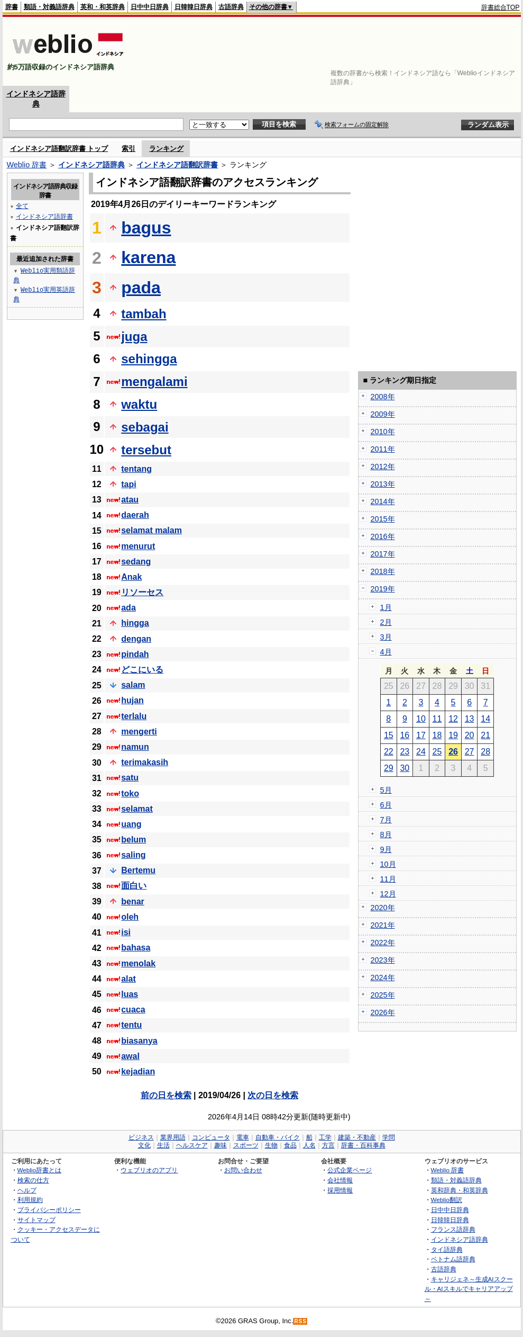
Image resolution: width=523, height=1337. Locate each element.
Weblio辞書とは (39, 1169)
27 (469, 751)
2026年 (383, 1012)
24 (421, 751)
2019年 (383, 589)
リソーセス (142, 592)
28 (485, 751)
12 (453, 718)
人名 (309, 1145)
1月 (386, 607)
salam (133, 684)
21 (485, 735)
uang (131, 824)
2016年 (383, 536)
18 (437, 735)
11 (437, 718)
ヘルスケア (192, 1145)
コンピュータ (211, 1137)
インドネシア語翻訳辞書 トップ (59, 148)
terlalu (133, 716)
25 (437, 751)
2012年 (383, 466)
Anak (131, 576)
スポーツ (246, 1145)
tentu (131, 1024)
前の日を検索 (166, 1095)
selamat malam (151, 530)
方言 (328, 1145)
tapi (128, 484)
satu (130, 777)
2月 (386, 622)
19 (453, 735)
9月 (386, 849)
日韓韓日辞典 (194, 7)
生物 (271, 1145)
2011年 (383, 449)
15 (388, 735)
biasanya (139, 1040)
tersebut (146, 450)
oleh (130, 916)
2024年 (383, 977)
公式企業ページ (349, 1169)
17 (421, 735)
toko (130, 793)
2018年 (383, 571)
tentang (136, 468)
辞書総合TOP (500, 7)
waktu (139, 404)
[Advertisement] (487, 51)
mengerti (139, 731)
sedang (136, 561)
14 (485, 718)
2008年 (383, 396)
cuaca (133, 1009)
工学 (325, 1137)
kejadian (138, 1071)
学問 (388, 1137)
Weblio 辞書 (27, 164)
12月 (388, 894)
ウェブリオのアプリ (149, 1169)
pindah (135, 654)
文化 (144, 1145)
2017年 (383, 554)
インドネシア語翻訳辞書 (177, 164)
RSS (300, 1321)
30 (404, 768)
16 (404, 735)
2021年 (383, 925)
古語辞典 (231, 7)
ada (128, 607)
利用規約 (30, 1199)
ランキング (166, 148)
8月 (386, 834)
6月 (386, 805)
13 (469, 718)
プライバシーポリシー (49, 1209)
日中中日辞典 (150, 7)
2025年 (383, 995)
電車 (242, 1137)
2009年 (383, 414)
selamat (137, 808)
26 (453, 751)
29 (388, 768)
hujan (132, 700)
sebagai (144, 427)
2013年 (383, 484)
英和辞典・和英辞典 (459, 1190)
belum (133, 839)
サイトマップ (36, 1219)
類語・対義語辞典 (49, 7)
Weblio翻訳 (446, 1199)
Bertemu (138, 870)
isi (126, 932)
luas (129, 994)
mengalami (154, 381)
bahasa (135, 947)
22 (388, 751)
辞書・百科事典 (363, 1145)
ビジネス (141, 1137)
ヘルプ (26, 1190)
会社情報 (340, 1180)
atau (130, 499)
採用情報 (340, 1190)
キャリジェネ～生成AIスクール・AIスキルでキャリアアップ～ (469, 1289)
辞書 (11, 7)
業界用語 (173, 1137)
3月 (386, 637)
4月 (386, 652)
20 (469, 735)
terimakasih (144, 762)
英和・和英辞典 (102, 7)
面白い (133, 885)
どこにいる (142, 669)
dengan (136, 638)
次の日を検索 (272, 1095)
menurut (138, 546)
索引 (128, 148)
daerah (135, 514)
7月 (386, 819)
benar (132, 901)
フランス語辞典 (453, 1229)
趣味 (220, 1145)
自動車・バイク (277, 1137)
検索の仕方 (33, 1180)
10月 (388, 864)
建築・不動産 (357, 1137)
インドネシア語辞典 (91, 164)
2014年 (383, 501)
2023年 (383, 960)
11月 (388, 879)
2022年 (383, 942)
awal (130, 1056)
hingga (135, 622)
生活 (163, 1145)
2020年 (383, 907)
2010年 (383, 431)
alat (128, 978)
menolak (138, 963)
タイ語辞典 (447, 1249)
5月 (386, 790)
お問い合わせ (243, 1169)
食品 (290, 1145)
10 (421, 718)
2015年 (383, 519)
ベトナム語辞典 (453, 1258)
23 (404, 751)
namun (135, 746)
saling (133, 854)
